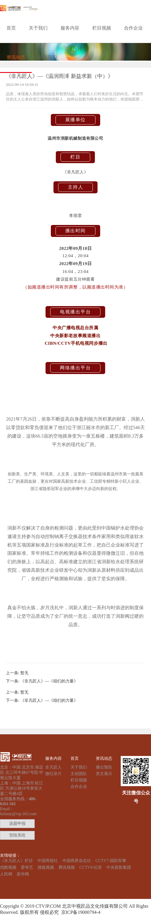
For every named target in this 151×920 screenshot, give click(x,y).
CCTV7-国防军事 (110, 860)
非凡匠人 (53, 767)
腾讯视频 (66, 867)
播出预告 (104, 767)
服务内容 (70, 27)
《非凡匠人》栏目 (16, 860)
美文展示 (104, 773)
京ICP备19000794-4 (79, 912)
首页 (11, 27)
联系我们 (47, 57)
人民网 (6, 874)
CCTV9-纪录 (90, 867)
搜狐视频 (46, 867)
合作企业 (133, 27)
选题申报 (17, 823)
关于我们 (38, 27)
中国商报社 (47, 860)
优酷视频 (8, 867)
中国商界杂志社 (76, 860)
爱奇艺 (27, 867)
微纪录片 (53, 773)
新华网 (23, 874)
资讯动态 (15, 57)
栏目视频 (101, 27)
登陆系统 (17, 835)
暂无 (24, 673)
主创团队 (79, 773)
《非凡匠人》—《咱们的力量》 (49, 681)
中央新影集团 (118, 867)
